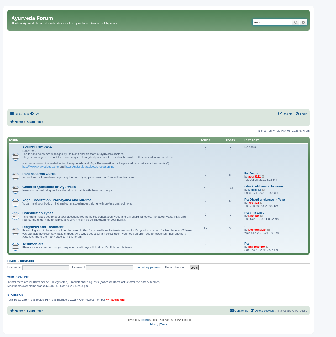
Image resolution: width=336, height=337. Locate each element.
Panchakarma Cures (39, 174)
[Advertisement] (158, 70)
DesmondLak (257, 229)
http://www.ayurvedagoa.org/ (40, 166)
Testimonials (32, 244)
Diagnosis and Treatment (43, 227)
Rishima (254, 215)
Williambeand (115, 299)
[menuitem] (35, 114)
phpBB (145, 319)
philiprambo (256, 246)
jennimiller (254, 189)
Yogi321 (253, 202)
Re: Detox (251, 173)
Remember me (176, 267)
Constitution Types (37, 213)
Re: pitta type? (254, 212)
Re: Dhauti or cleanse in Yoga (264, 199)
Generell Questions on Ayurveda (49, 187)
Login (11, 261)
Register (27, 261)
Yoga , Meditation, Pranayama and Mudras (57, 200)
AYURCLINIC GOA (37, 147)
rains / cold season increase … (265, 186)
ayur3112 (254, 176)
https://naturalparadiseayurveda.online (89, 166)
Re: (246, 243)
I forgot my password (149, 267)
